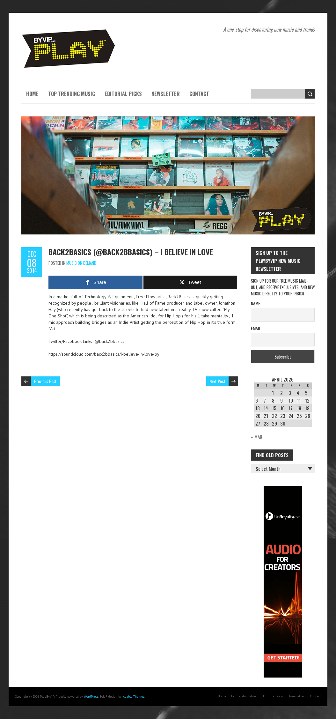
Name (255, 303)
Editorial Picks (123, 94)
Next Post (217, 381)
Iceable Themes (133, 696)
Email (256, 328)
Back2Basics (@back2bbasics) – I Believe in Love (130, 251)
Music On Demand (81, 263)
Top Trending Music (71, 94)
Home (32, 94)
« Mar (256, 436)
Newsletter (165, 94)
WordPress (91, 696)
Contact (199, 94)
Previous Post (45, 381)
